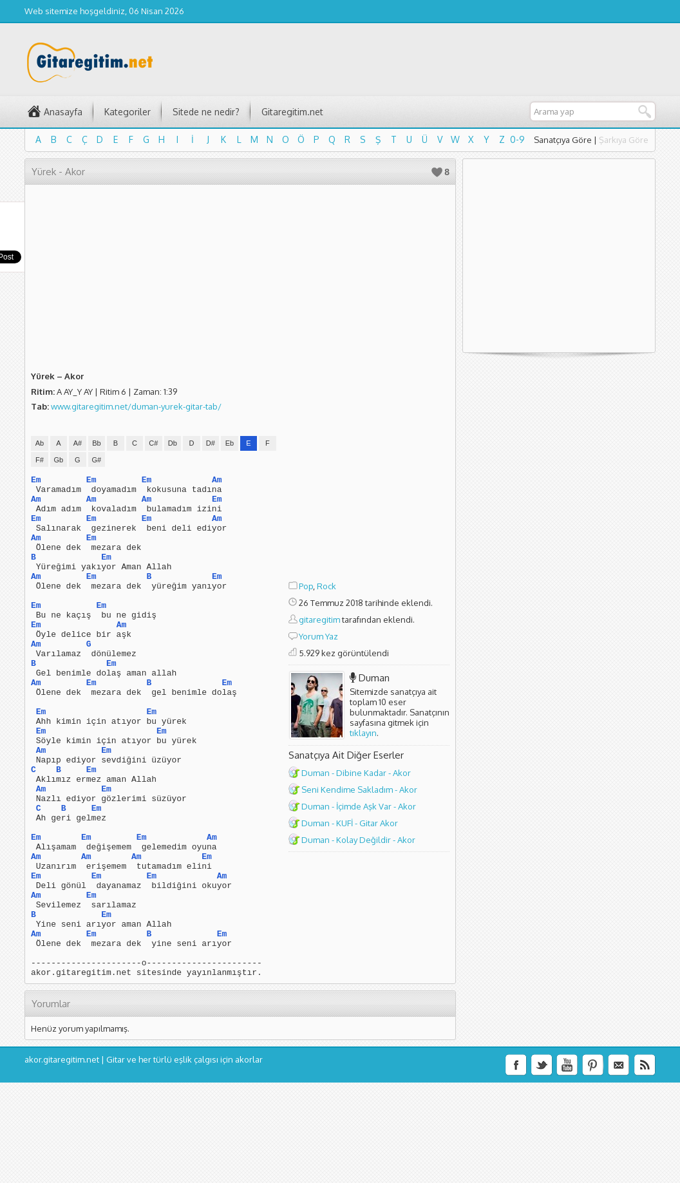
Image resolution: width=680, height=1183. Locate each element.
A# (77, 443)
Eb (229, 443)
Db (172, 443)
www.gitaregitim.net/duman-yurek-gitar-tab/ (136, 406)
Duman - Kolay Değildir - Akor (358, 840)
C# (153, 443)
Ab (39, 443)
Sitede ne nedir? (206, 111)
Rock (326, 586)
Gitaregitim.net (292, 111)
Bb (96, 443)
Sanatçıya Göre (563, 140)
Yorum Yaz (318, 636)
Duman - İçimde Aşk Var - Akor (358, 806)
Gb (59, 460)
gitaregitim (319, 619)
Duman (374, 678)
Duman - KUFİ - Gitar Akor (349, 823)
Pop (306, 586)
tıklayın (363, 733)
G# (97, 460)
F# (39, 460)
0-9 (517, 139)
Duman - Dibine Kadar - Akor (356, 773)
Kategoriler (127, 111)
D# (210, 443)
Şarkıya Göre (623, 140)
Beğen (436, 172)
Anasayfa (63, 111)
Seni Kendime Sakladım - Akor (359, 789)
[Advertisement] (368, 384)
